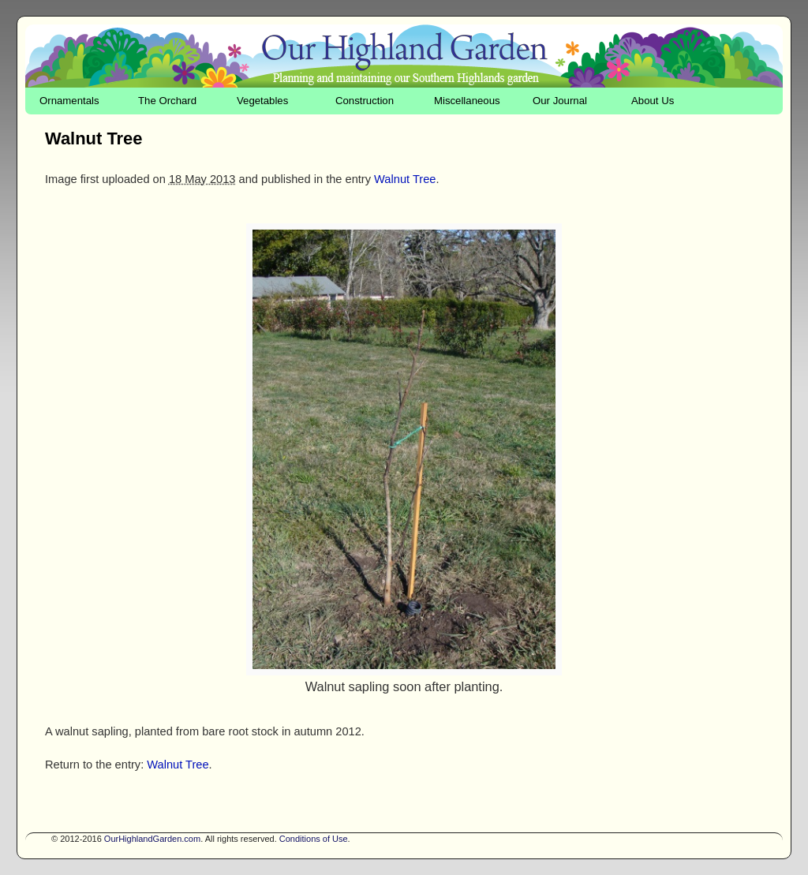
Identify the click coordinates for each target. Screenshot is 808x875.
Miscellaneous (467, 101)
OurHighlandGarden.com (152, 838)
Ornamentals (69, 101)
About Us (652, 101)
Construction (364, 101)
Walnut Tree (405, 179)
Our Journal (560, 101)
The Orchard (167, 101)
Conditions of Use (313, 838)
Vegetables (262, 101)
